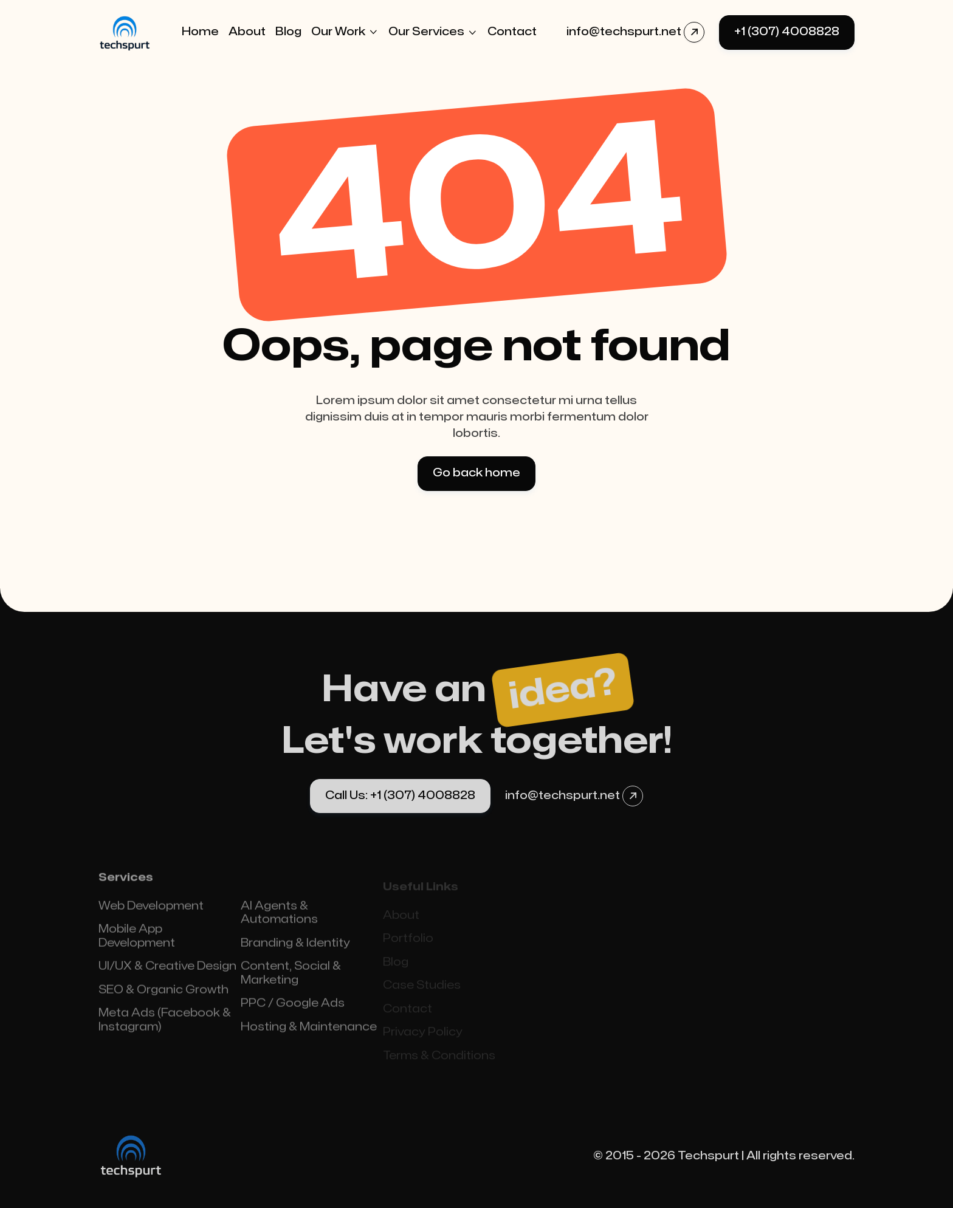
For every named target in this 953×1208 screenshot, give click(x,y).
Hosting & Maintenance (309, 1037)
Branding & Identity (295, 954)
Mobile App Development (136, 947)
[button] (345, 32)
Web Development (151, 916)
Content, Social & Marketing (291, 984)
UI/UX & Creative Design (167, 977)
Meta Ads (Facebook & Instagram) (164, 1030)
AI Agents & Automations (279, 923)
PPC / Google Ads (293, 1014)
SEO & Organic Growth (163, 1000)
